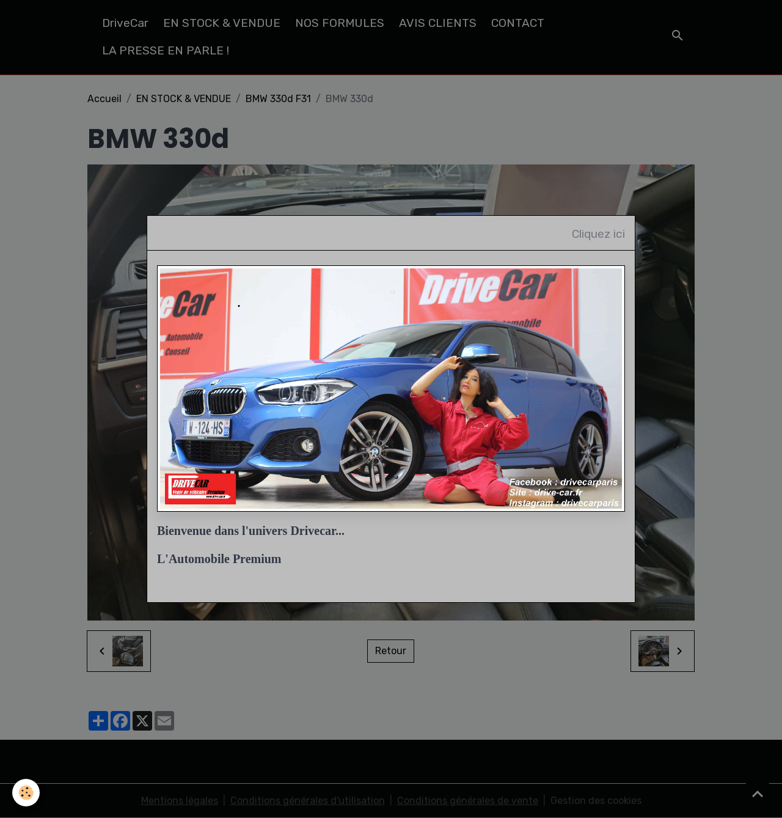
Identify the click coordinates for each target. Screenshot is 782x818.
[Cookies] (26, 792)
